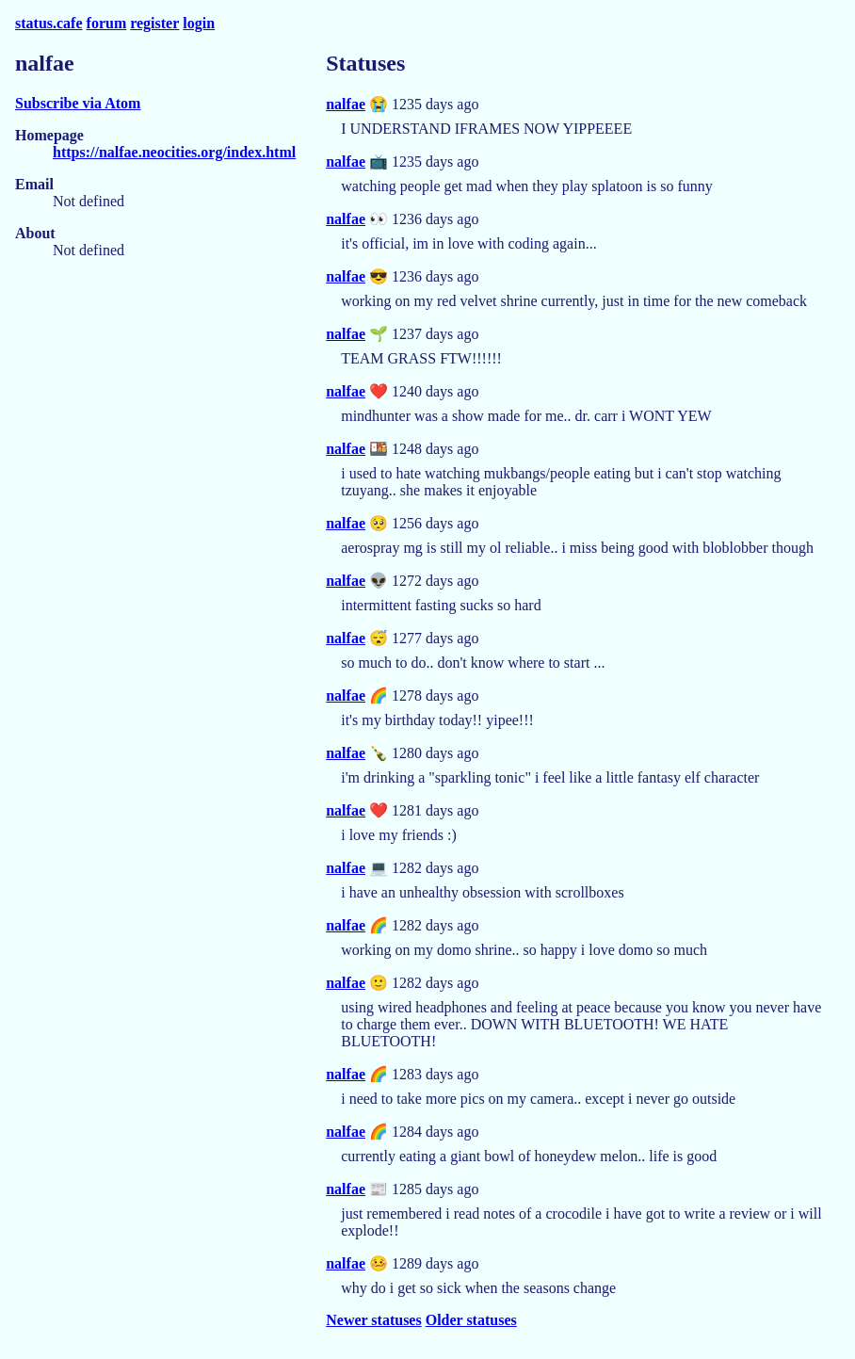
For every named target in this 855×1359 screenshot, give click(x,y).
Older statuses (471, 1320)
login (199, 23)
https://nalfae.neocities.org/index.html (174, 152)
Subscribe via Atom (77, 103)
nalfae (345, 104)
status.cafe (49, 23)
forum (107, 23)
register (154, 23)
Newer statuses (373, 1320)
